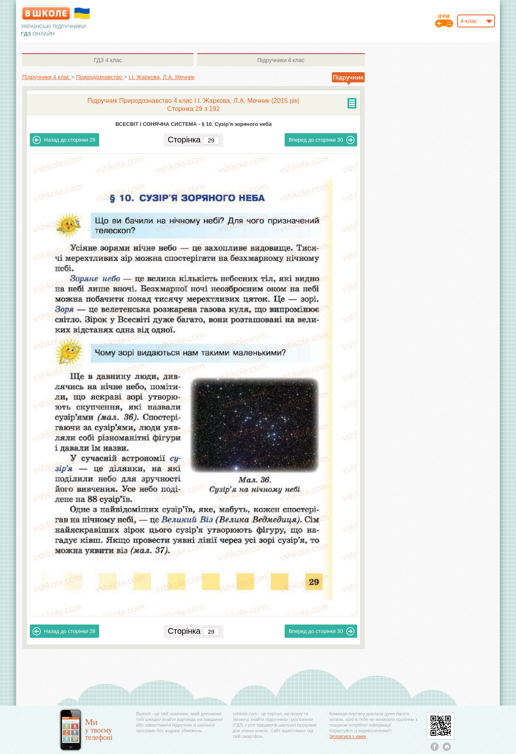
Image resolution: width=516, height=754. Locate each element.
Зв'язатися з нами (347, 736)
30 (321, 140)
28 (64, 140)
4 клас (108, 60)
